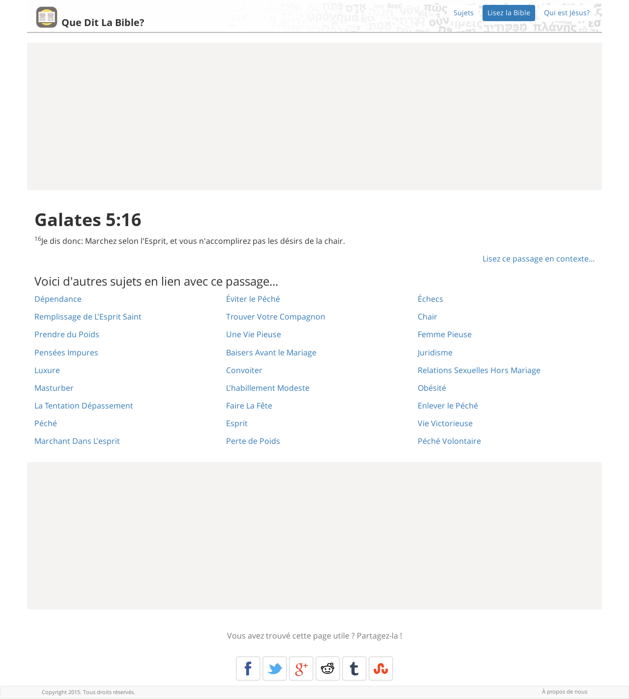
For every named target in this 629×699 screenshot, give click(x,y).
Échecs (430, 298)
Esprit (237, 423)
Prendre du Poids (66, 334)
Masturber (54, 387)
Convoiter (244, 370)
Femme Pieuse (445, 334)
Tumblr (354, 668)
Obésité (432, 387)
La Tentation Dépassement (83, 405)
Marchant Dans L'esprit (77, 441)
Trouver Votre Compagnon (275, 316)
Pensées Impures (66, 352)
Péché (45, 423)
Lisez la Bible (508, 12)
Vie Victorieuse (445, 423)
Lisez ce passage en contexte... (539, 258)
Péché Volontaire (449, 441)
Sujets (464, 12)
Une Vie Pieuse (253, 334)
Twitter (274, 668)
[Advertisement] (314, 116)
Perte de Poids (253, 441)
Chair (427, 316)
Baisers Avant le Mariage (271, 352)
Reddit (327, 668)
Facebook (248, 668)
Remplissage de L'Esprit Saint (88, 316)
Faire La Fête (249, 405)
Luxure (47, 370)
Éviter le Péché (253, 298)
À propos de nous (564, 691)
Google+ (301, 668)
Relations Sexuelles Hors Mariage (479, 370)
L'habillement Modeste (268, 387)
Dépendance (58, 298)
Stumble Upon (381, 668)
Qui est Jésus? (567, 12)
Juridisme (435, 352)
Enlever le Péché (448, 405)
